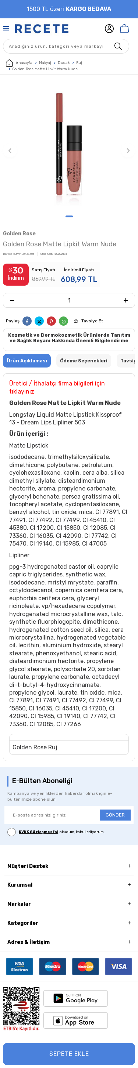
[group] (69, 147)
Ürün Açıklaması (27, 360)
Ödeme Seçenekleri (83, 360)
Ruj (79, 63)
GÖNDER (115, 815)
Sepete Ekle (69, 1053)
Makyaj (45, 63)
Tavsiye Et (92, 320)
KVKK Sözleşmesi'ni (38, 832)
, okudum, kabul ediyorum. (56, 832)
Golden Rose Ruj (35, 747)
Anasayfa (19, 63)
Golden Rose (19, 234)
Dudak (64, 63)
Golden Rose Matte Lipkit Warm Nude (45, 69)
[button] (69, 216)
